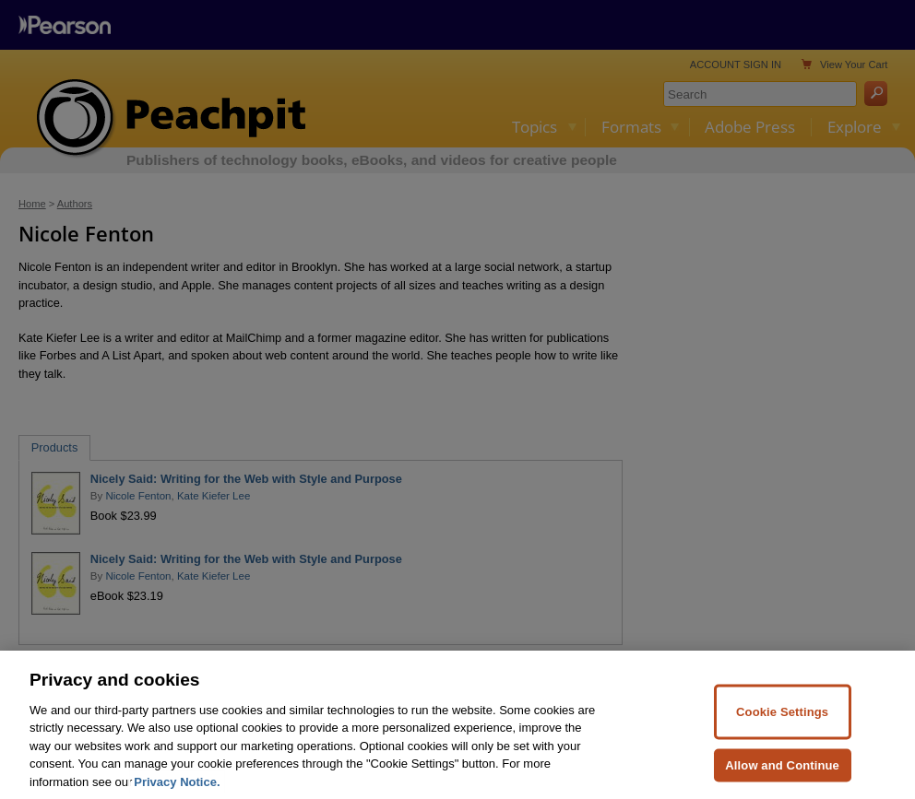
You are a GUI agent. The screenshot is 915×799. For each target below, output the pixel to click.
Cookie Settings (782, 720)
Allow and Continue (782, 773)
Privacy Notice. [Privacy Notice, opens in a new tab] (177, 789)
